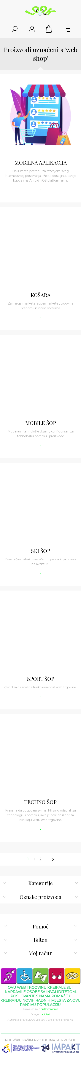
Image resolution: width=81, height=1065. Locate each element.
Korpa (49, 29)
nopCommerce (48, 1009)
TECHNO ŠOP (40, 802)
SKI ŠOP (40, 551)
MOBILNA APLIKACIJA (40, 162)
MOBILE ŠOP (40, 423)
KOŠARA (41, 295)
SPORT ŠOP (40, 679)
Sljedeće (53, 859)
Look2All (45, 1014)
